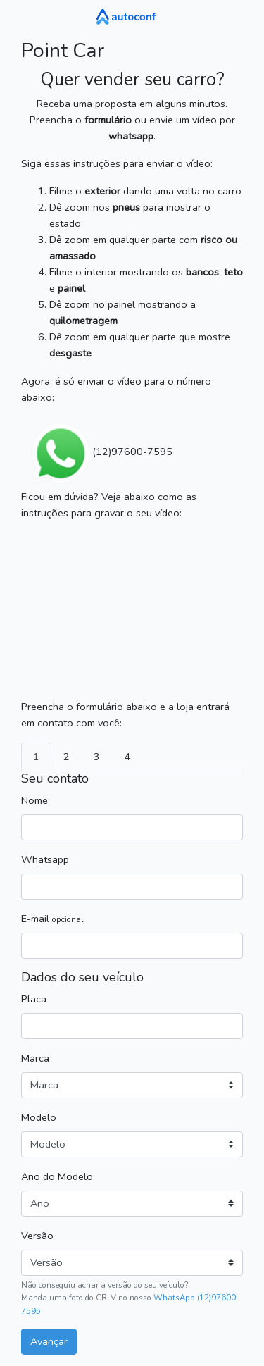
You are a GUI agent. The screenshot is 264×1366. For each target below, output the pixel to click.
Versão (37, 1236)
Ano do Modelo (57, 1176)
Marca (35, 1058)
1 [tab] (36, 757)
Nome (34, 800)
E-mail (52, 919)
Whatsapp (45, 859)
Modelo (38, 1117)
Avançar (49, 1341)
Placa (33, 999)
